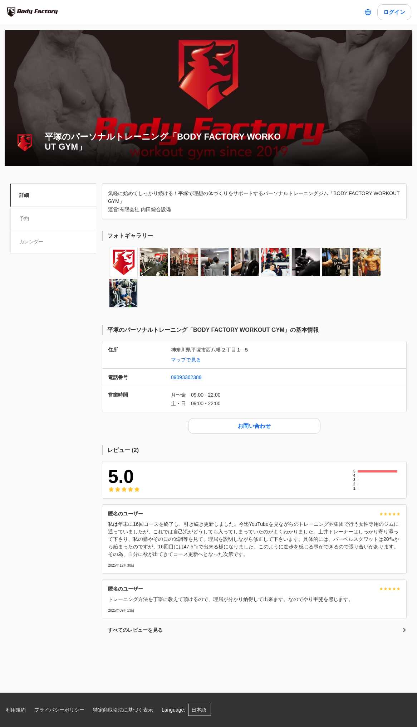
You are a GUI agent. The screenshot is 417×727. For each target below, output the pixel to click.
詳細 (25, 195)
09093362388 (186, 377)
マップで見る (186, 360)
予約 (25, 218)
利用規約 (16, 710)
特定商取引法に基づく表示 (123, 710)
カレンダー (32, 241)
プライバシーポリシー (59, 710)
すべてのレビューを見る (257, 630)
